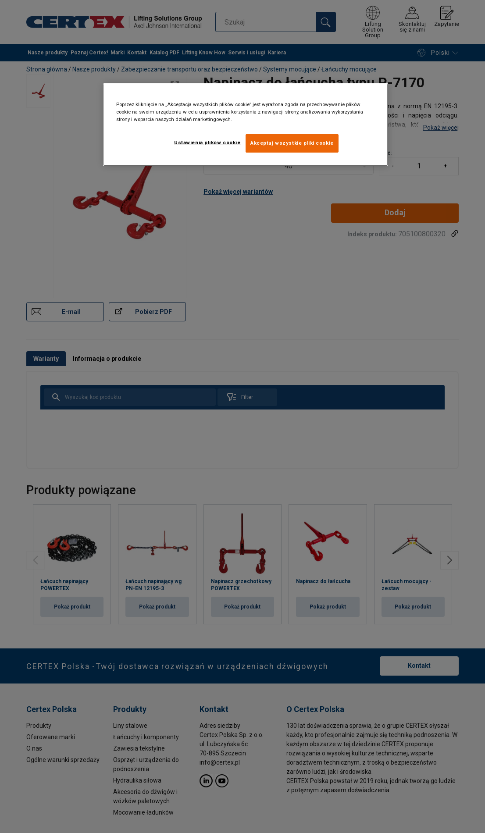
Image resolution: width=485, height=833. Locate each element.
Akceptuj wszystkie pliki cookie (292, 143)
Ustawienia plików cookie (207, 142)
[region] (245, 124)
